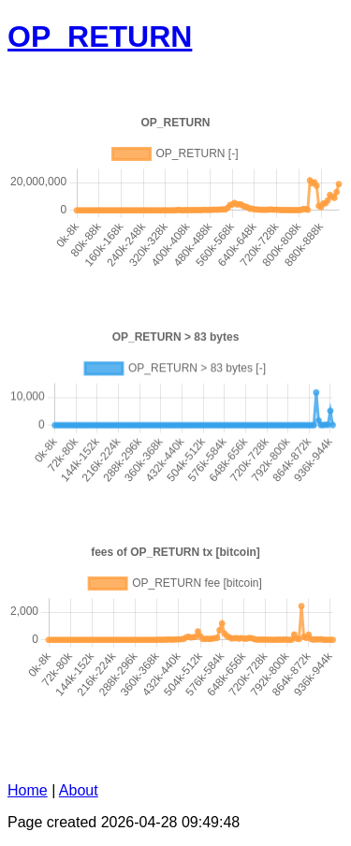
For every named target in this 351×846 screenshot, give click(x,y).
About (78, 790)
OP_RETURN (99, 36)
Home (27, 790)
